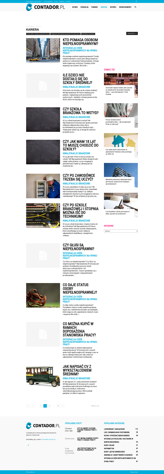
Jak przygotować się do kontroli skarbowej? (86, 449)
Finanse (94, 7)
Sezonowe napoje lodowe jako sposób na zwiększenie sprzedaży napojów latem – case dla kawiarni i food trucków (119, 91)
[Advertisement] (82, 18)
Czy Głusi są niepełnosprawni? (78, 247)
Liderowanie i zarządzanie (114, 429)
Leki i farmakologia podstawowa (116, 432)
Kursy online (109, 445)
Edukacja (84, 7)
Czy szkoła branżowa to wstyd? (81, 111)
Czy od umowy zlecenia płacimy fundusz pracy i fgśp (87, 430)
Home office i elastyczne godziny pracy (38, 34)
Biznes (75, 7)
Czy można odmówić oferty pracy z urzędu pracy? (87, 439)
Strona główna (48, 1)
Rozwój (113, 7)
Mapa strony (134, 472)
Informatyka (109, 449)
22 (58, 406)
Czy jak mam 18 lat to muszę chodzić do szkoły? (80, 145)
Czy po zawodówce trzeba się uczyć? (79, 177)
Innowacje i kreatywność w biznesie (118, 455)
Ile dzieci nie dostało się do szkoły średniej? (77, 79)
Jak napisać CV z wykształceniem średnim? (77, 370)
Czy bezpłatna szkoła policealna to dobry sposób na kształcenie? (118, 212)
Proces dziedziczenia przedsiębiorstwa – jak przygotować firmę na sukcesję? (118, 122)
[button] (135, 7)
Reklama (62, 1)
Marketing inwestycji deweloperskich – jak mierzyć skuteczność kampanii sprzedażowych (119, 181)
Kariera (104, 7)
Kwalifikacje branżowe (88, 34)
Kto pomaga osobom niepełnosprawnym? (80, 42)
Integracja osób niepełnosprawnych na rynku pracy (65, 34)
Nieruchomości (125, 7)
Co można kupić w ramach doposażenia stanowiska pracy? (79, 329)
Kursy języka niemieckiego (114, 452)
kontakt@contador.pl (48, 439)
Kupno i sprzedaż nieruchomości (117, 436)
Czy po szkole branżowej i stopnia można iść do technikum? (80, 211)
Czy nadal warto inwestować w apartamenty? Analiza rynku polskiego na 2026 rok (119, 152)
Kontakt (68, 1)
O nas (56, 1)
